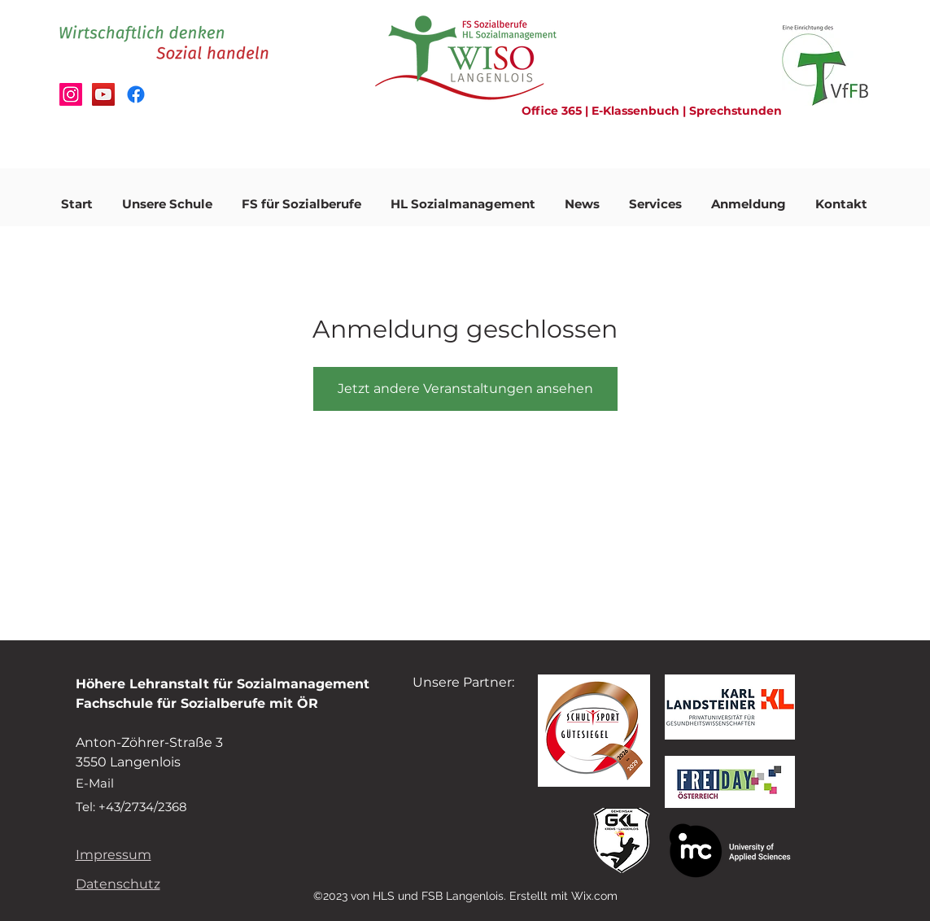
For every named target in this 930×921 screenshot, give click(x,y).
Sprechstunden (735, 110)
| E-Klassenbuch (632, 110)
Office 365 (553, 110)
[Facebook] (135, 94)
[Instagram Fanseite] (70, 94)
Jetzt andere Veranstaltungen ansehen (465, 388)
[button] (167, 197)
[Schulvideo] (103, 94)
